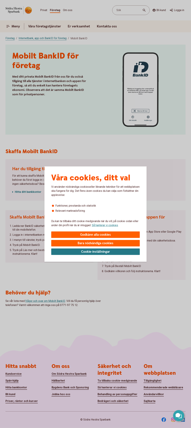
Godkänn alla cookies (95, 235)
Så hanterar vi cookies (105, 225)
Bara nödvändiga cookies (95, 243)
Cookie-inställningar (95, 252)
